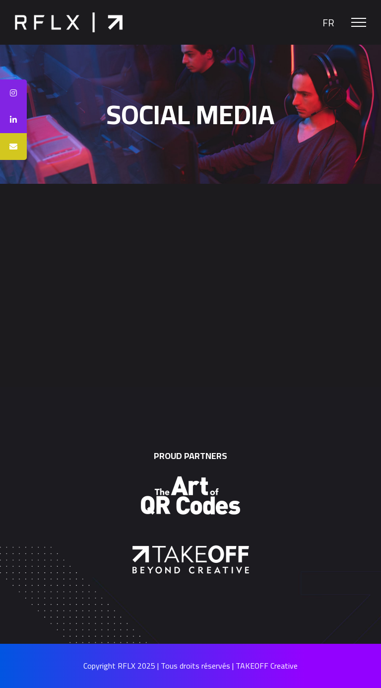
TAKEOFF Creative (267, 665)
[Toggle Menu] (358, 22)
